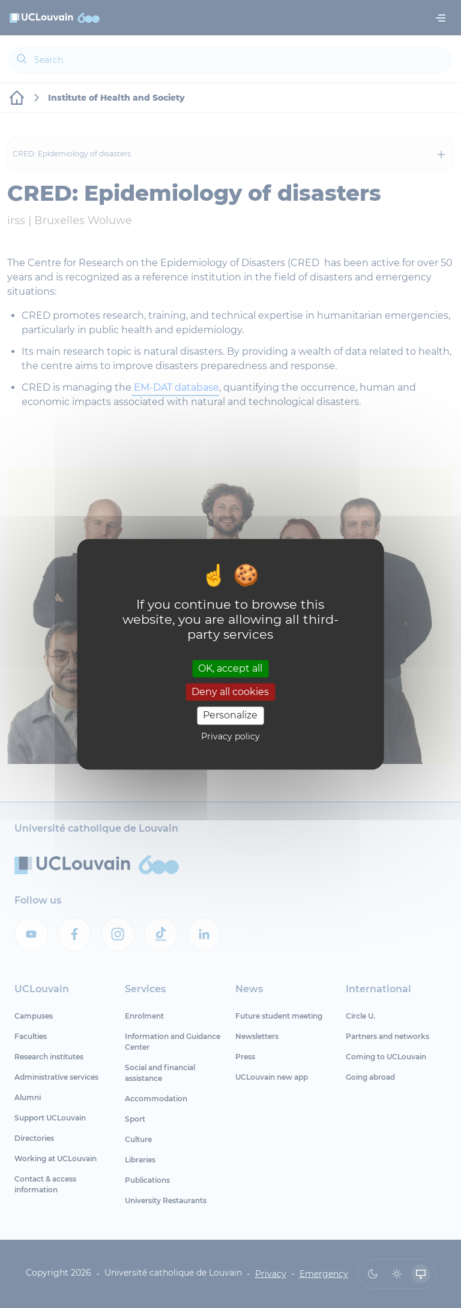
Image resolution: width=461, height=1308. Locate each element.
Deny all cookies (230, 692)
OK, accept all (230, 668)
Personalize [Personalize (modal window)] (230, 715)
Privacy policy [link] (230, 736)
